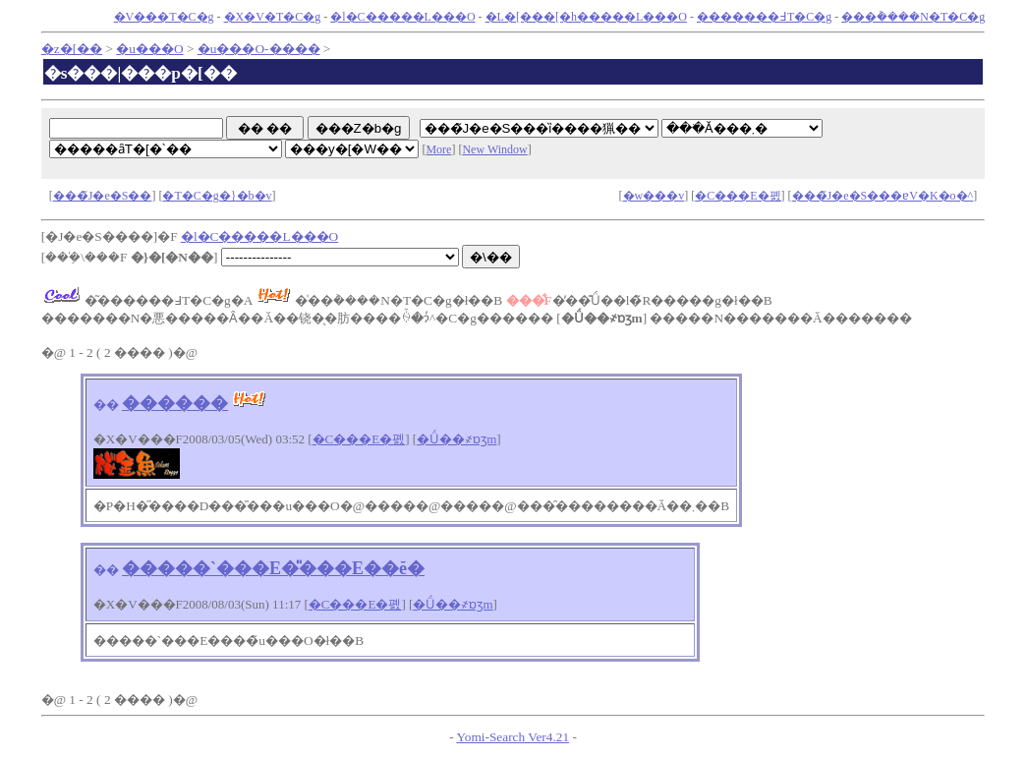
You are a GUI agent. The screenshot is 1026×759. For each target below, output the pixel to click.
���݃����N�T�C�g (913, 17)
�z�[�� (71, 48)
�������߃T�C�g (764, 17)
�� (106, 404)
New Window (494, 149)
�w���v (654, 196)
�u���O (149, 48)
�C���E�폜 (737, 196)
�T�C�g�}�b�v (216, 196)
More (438, 149)
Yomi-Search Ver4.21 (512, 737)
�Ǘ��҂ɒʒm (456, 439)
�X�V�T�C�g (272, 17)
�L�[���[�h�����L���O (586, 17)
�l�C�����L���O (402, 17)
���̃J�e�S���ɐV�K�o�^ (883, 196)
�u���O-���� (259, 48)
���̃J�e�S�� (102, 196)
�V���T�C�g (164, 17)
